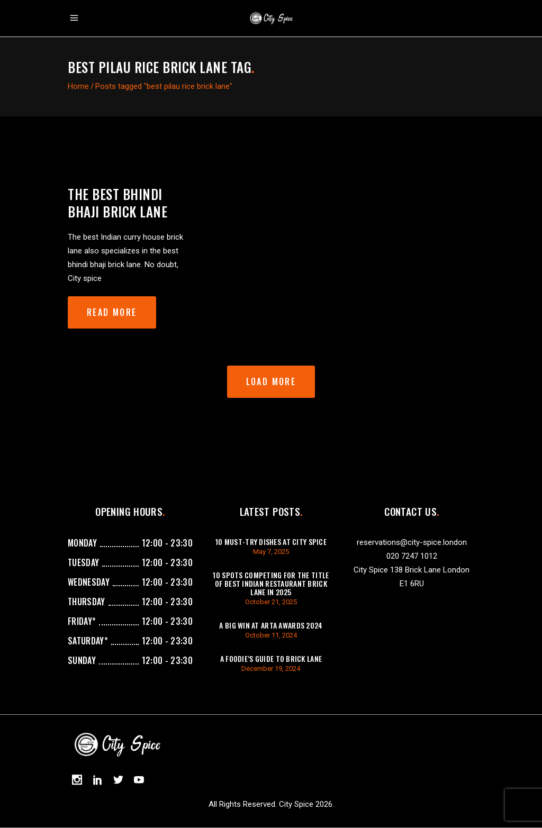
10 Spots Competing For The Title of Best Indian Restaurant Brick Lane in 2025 (271, 583)
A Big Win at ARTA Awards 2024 (270, 625)
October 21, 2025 (271, 602)
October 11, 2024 (271, 635)
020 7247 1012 (411, 556)
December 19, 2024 (270, 668)
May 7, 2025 (271, 552)
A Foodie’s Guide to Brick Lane (271, 658)
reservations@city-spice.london (412, 542)
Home (78, 86)
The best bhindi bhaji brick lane (117, 202)
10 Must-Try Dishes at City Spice (271, 541)
